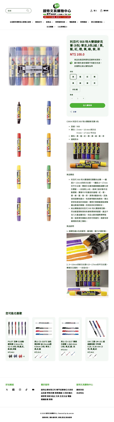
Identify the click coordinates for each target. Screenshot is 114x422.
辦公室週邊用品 (97, 22)
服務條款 (45, 417)
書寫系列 (38, 22)
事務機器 (83, 22)
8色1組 (75, 89)
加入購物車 (87, 105)
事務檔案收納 (60, 22)
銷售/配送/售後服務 (65, 417)
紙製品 (48, 22)
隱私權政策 (53, 417)
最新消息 (80, 390)
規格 (71, 72)
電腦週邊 (72, 22)
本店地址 (80, 393)
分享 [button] (73, 112)
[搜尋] (27, 10)
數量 (71, 95)
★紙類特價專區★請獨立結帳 (20, 22)
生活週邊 (50, 27)
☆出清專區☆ (62, 27)
